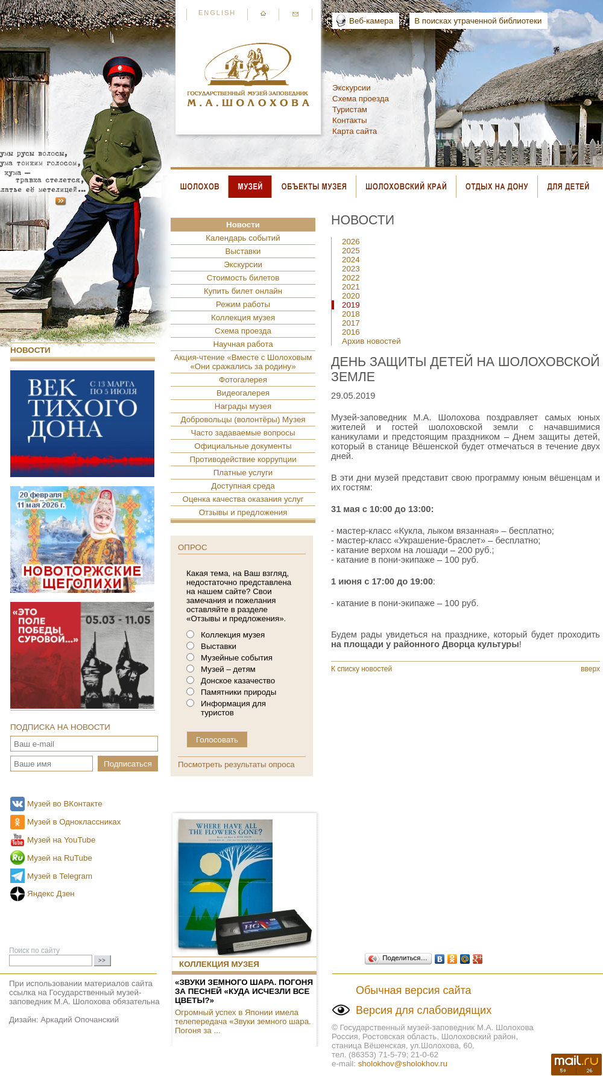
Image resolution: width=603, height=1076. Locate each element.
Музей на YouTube (61, 839)
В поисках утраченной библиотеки (477, 20)
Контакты (349, 120)
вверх (590, 669)
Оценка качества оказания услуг (243, 499)
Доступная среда (242, 485)
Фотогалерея (243, 379)
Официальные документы (242, 446)
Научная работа (243, 344)
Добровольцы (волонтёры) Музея (242, 419)
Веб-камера (371, 20)
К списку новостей (361, 669)
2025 (351, 250)
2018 (351, 313)
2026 (351, 241)
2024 (351, 259)
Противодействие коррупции (242, 459)
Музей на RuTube (59, 857)
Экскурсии (351, 87)
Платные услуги (243, 472)
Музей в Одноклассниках (74, 821)
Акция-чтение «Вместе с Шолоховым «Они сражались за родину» (243, 362)
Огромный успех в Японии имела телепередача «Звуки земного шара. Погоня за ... (243, 1021)
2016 (351, 332)
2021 (351, 286)
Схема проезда (360, 98)
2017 (351, 323)
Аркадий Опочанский (79, 1019)
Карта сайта (354, 131)
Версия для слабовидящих (423, 1010)
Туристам (349, 109)
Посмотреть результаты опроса (236, 764)
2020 (351, 295)
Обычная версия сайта (414, 990)
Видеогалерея (243, 392)
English (217, 12)
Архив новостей (371, 341)
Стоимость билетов (243, 277)
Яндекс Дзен (51, 893)
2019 (351, 304)
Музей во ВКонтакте (65, 803)
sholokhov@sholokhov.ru (402, 1063)
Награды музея (243, 406)
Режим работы (243, 304)
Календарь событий (243, 237)
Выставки (243, 251)
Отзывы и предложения (243, 512)
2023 (351, 268)
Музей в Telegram (59, 876)
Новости (30, 350)
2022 (351, 277)
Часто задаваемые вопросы (243, 432)
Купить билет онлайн (243, 291)
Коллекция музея (243, 317)
